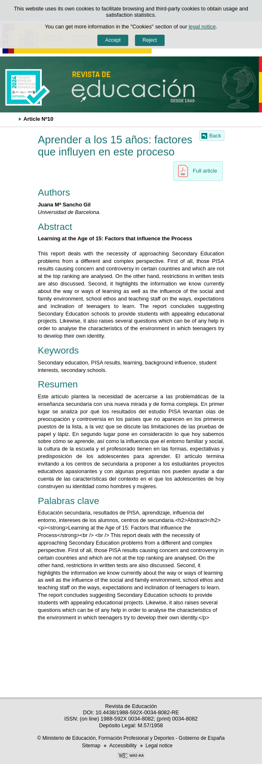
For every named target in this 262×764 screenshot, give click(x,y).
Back (215, 135)
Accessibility (122, 746)
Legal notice (159, 746)
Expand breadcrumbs (10, 119)
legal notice (202, 26)
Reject (149, 40)
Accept (113, 40)
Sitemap (91, 746)
